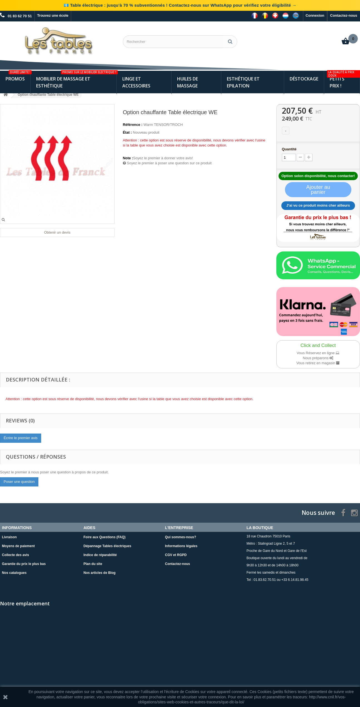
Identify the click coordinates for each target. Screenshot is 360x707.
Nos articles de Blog (99, 571)
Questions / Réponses (36, 455)
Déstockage (304, 78)
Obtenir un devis (57, 231)
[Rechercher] (230, 41)
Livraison (9, 536)
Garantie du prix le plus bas (24, 562)
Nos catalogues (14, 571)
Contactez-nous (343, 15)
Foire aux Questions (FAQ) (104, 536)
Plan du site (92, 562)
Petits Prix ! (343, 79)
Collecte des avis (15, 554)
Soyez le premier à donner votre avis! (163, 157)
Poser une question (19, 480)
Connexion (315, 15)
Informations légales (181, 545)
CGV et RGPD (176, 554)
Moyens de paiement (18, 545)
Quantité (289, 148)
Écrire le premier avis (21, 437)
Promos (18, 75)
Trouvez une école (52, 15)
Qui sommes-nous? (180, 536)
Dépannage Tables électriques (107, 545)
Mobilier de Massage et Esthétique (76, 79)
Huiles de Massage (187, 81)
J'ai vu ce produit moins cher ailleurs (318, 204)
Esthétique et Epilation (243, 81)
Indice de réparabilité (100, 554)
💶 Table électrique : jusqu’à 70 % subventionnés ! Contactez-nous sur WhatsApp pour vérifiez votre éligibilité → (180, 5)
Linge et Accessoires (136, 81)
